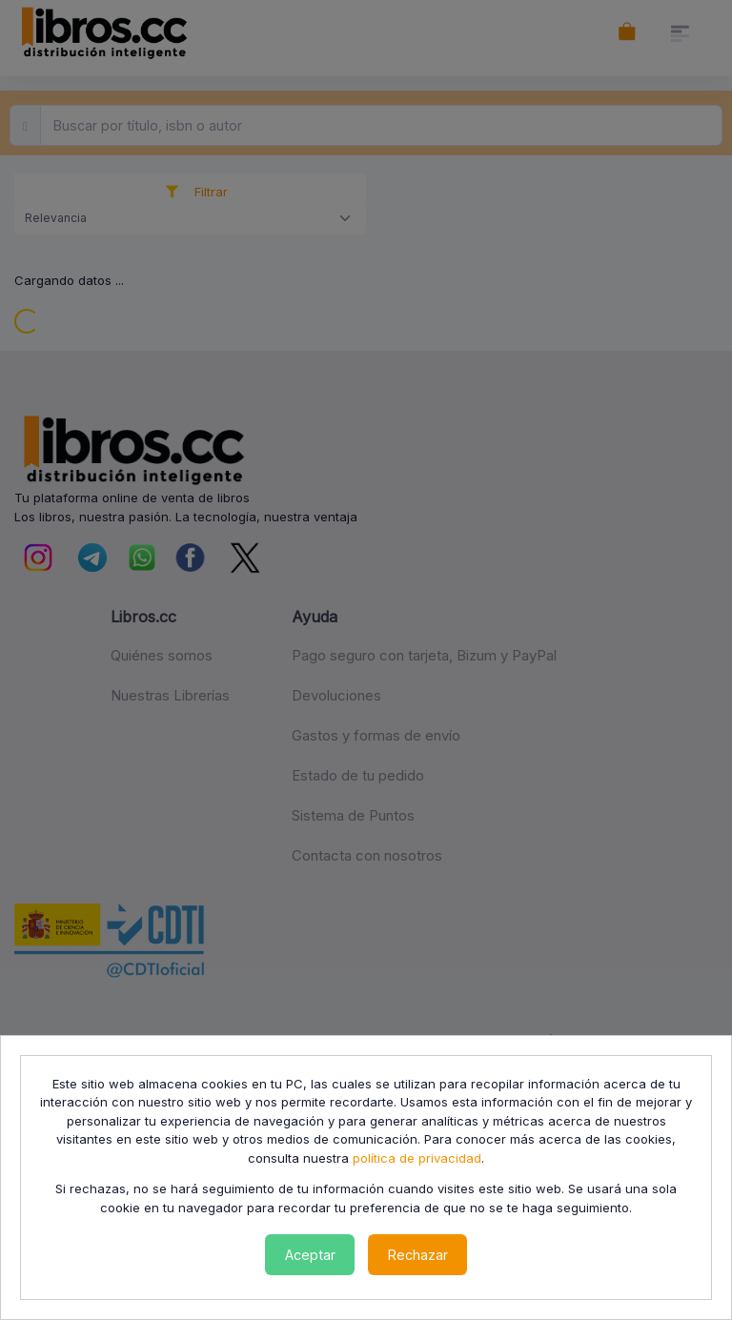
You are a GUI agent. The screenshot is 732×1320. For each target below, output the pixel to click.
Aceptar (310, 1255)
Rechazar (418, 1255)
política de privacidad (417, 1158)
